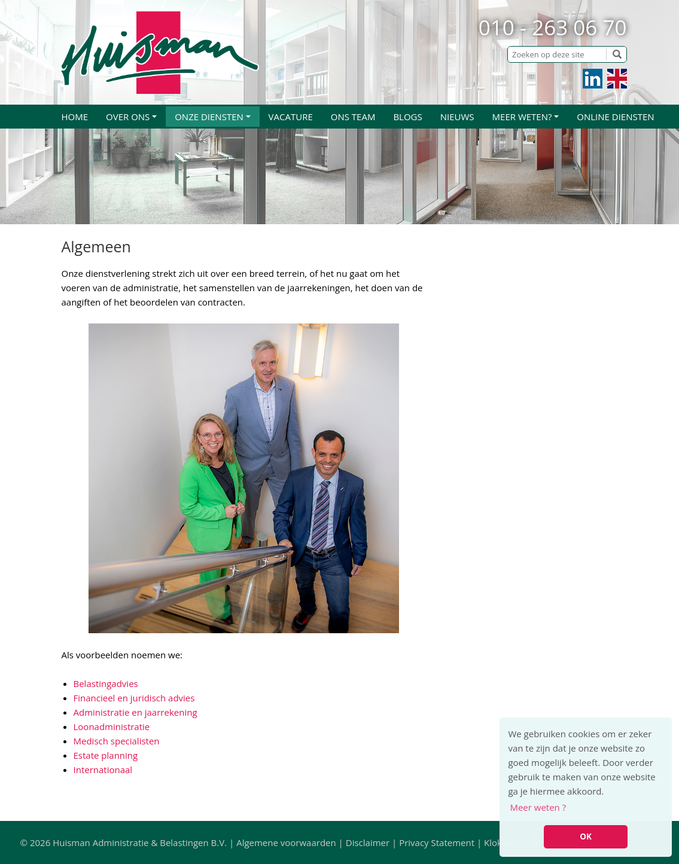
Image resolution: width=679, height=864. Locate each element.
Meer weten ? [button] (538, 807)
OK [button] (586, 836)
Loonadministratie (112, 726)
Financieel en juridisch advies (134, 698)
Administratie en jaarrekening (135, 712)
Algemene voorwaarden (286, 842)
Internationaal (103, 770)
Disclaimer (367, 842)
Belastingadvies (106, 683)
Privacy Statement (436, 842)
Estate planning (106, 755)
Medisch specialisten (117, 741)
